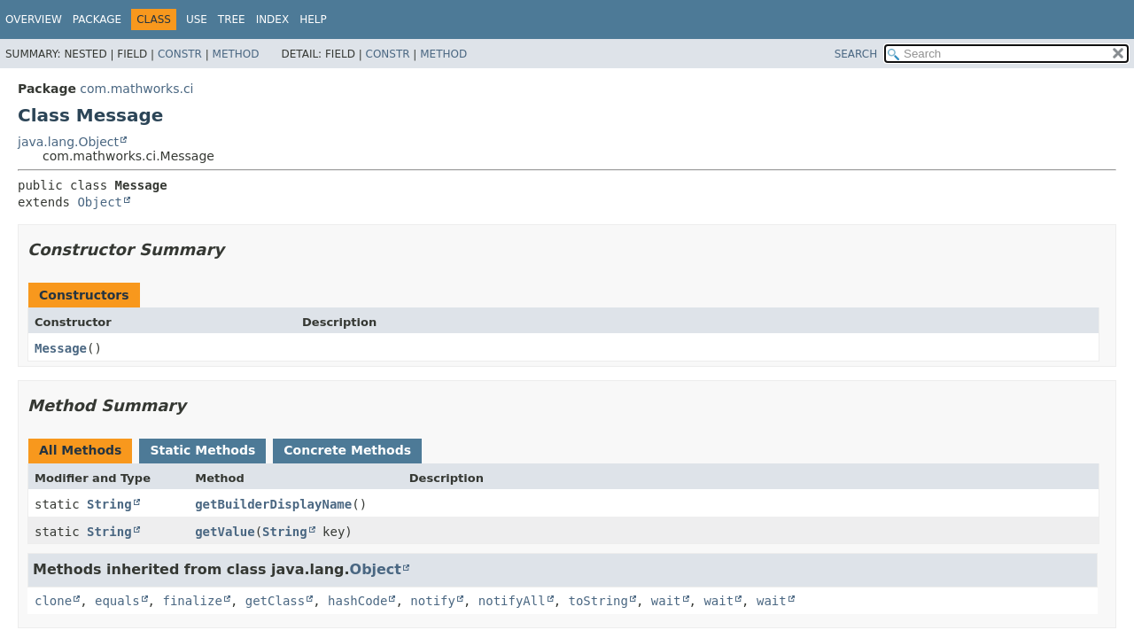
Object (99, 202)
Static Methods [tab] (202, 450)
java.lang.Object (68, 142)
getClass (275, 601)
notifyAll (512, 601)
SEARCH (856, 54)
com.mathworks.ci (136, 89)
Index (273, 19)
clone (53, 601)
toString (598, 601)
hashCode (357, 601)
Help (313, 19)
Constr (180, 54)
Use (196, 19)
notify (432, 601)
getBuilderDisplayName (273, 504)
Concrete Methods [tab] (347, 450)
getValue (224, 532)
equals (117, 601)
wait (666, 601)
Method (236, 54)
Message (61, 348)
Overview (33, 19)
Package (97, 19)
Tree (231, 19)
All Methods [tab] (80, 450)
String (109, 504)
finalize (191, 601)
